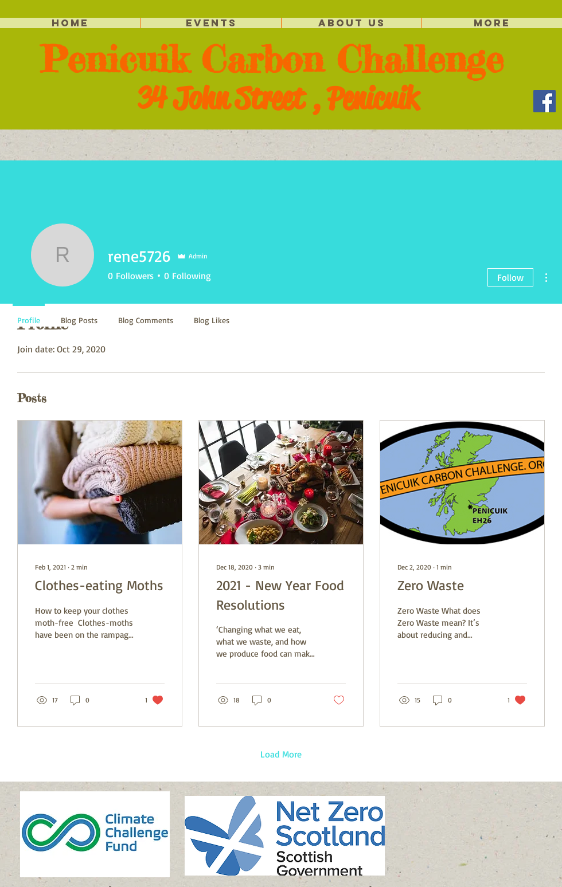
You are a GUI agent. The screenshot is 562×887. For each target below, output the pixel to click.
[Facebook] (544, 101)
